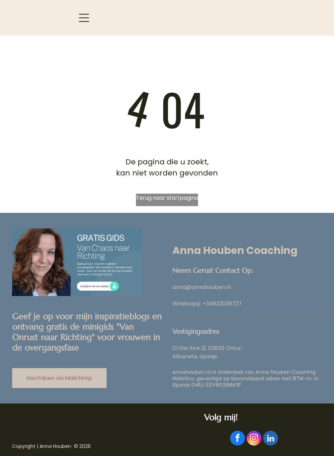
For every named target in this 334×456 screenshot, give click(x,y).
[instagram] (254, 439)
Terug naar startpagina (167, 198)
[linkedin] (270, 439)
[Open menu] (84, 18)
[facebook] (237, 439)
